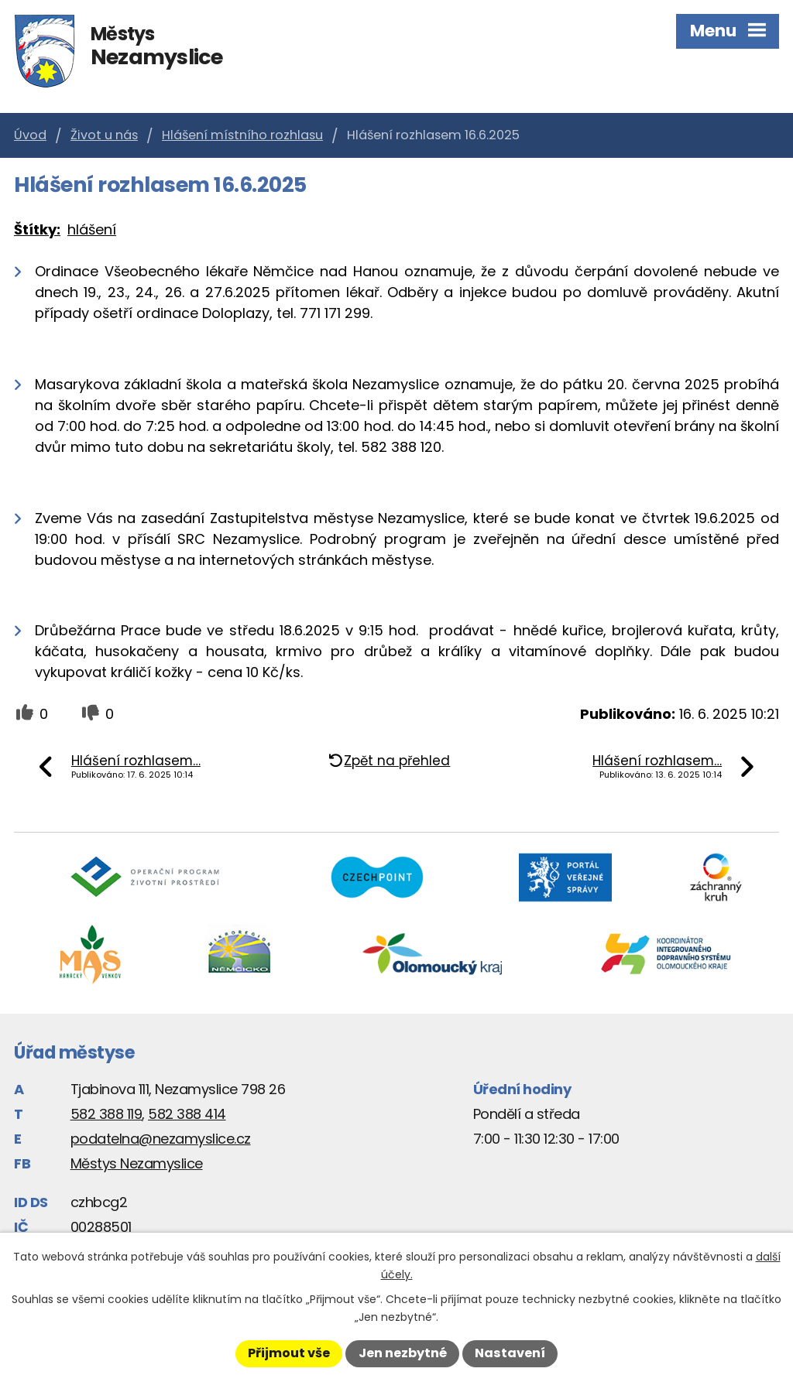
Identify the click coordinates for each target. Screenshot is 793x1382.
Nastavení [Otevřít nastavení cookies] (510, 1353)
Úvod (30, 135)
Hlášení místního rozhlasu (242, 135)
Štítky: (37, 229)
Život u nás (104, 135)
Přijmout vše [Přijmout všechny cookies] (289, 1353)
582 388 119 (106, 1114)
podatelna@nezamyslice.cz (160, 1138)
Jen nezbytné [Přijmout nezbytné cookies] (403, 1353)
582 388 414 (187, 1114)
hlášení (91, 229)
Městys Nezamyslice (136, 1163)
